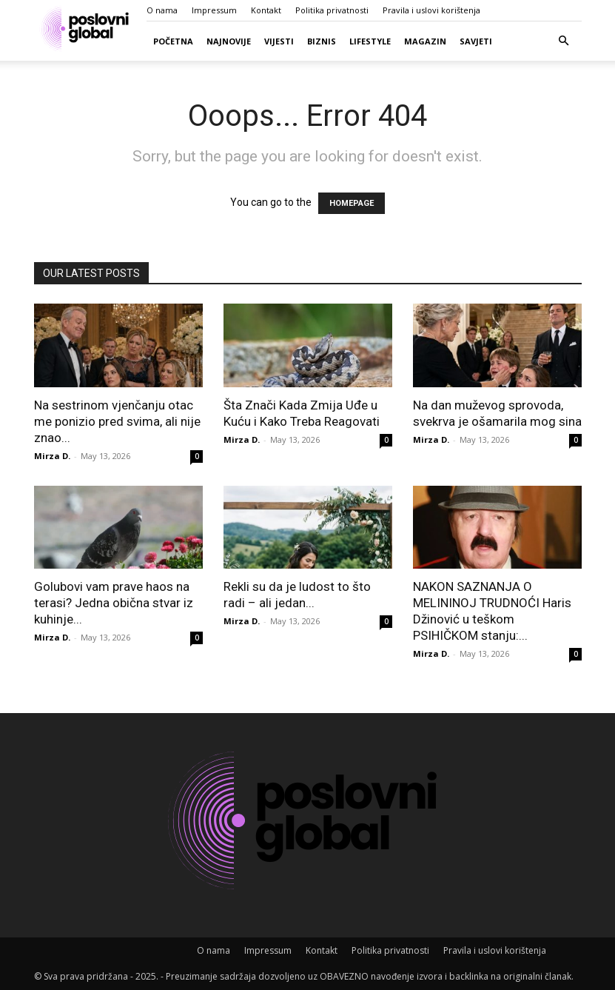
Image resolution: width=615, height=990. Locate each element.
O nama (162, 10)
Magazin (425, 41)
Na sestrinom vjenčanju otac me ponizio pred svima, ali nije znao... (117, 421)
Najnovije (228, 41)
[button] (564, 41)
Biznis (321, 41)
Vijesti (279, 41)
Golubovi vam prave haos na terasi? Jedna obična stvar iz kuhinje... (113, 602)
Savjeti (476, 41)
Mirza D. (52, 455)
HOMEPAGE (351, 203)
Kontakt (266, 10)
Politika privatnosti (332, 10)
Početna (173, 41)
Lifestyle (370, 41)
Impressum (214, 10)
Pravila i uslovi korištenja (431, 10)
